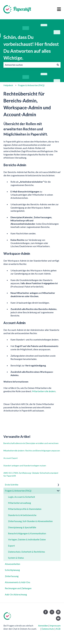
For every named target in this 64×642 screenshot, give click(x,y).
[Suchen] (58, 65)
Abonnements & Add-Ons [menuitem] (17, 582)
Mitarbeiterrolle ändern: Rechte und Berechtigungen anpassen (31, 450)
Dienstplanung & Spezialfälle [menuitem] (22, 527)
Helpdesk (8, 85)
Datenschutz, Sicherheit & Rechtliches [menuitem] (26, 551)
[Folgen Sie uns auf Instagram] (52, 612)
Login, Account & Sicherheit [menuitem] (21, 496)
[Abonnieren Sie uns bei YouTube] (58, 618)
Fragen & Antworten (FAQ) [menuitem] (18, 490)
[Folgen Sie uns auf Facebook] (45, 612)
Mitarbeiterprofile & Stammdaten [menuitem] (24, 508)
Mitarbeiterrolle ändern (44, 391)
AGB (58, 628)
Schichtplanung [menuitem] (12, 570)
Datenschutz (48, 628)
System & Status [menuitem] (16, 557)
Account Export (10, 458)
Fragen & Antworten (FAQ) (31, 85)
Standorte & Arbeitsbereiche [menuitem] (22, 515)
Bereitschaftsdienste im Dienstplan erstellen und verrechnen (31, 443)
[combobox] (29, 65)
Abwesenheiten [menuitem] (12, 564)
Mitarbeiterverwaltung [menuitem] (19, 502)
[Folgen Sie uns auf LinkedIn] (58, 612)
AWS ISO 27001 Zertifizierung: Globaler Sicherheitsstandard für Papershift (30, 474)
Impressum (55, 625)
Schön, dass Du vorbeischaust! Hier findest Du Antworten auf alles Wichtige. (31, 47)
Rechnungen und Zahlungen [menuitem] (18, 588)
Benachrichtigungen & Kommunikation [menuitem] (27, 533)
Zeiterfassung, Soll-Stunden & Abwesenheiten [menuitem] (30, 521)
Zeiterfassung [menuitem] (12, 576)
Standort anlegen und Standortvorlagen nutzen (24, 465)
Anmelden (43, 625)
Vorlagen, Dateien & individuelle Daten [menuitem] (27, 539)
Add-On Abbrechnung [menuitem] (16, 594)
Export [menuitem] (11, 545)
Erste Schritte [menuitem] (11, 484)
